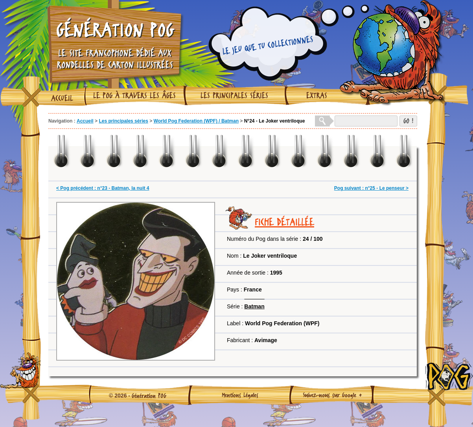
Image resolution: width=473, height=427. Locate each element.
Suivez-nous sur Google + (332, 394)
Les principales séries (234, 95)
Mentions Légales (240, 394)
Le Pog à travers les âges (134, 95)
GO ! (408, 121)
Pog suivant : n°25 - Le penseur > (371, 188)
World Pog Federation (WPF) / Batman (196, 121)
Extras (316, 95)
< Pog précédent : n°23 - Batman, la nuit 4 (102, 188)
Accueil (62, 98)
